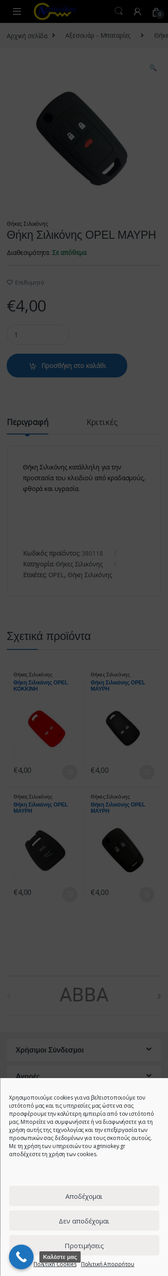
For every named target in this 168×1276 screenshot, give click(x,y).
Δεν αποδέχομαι (84, 1220)
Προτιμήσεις (84, 1245)
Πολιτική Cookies (55, 1264)
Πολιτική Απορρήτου (107, 1264)
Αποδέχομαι (84, 1196)
